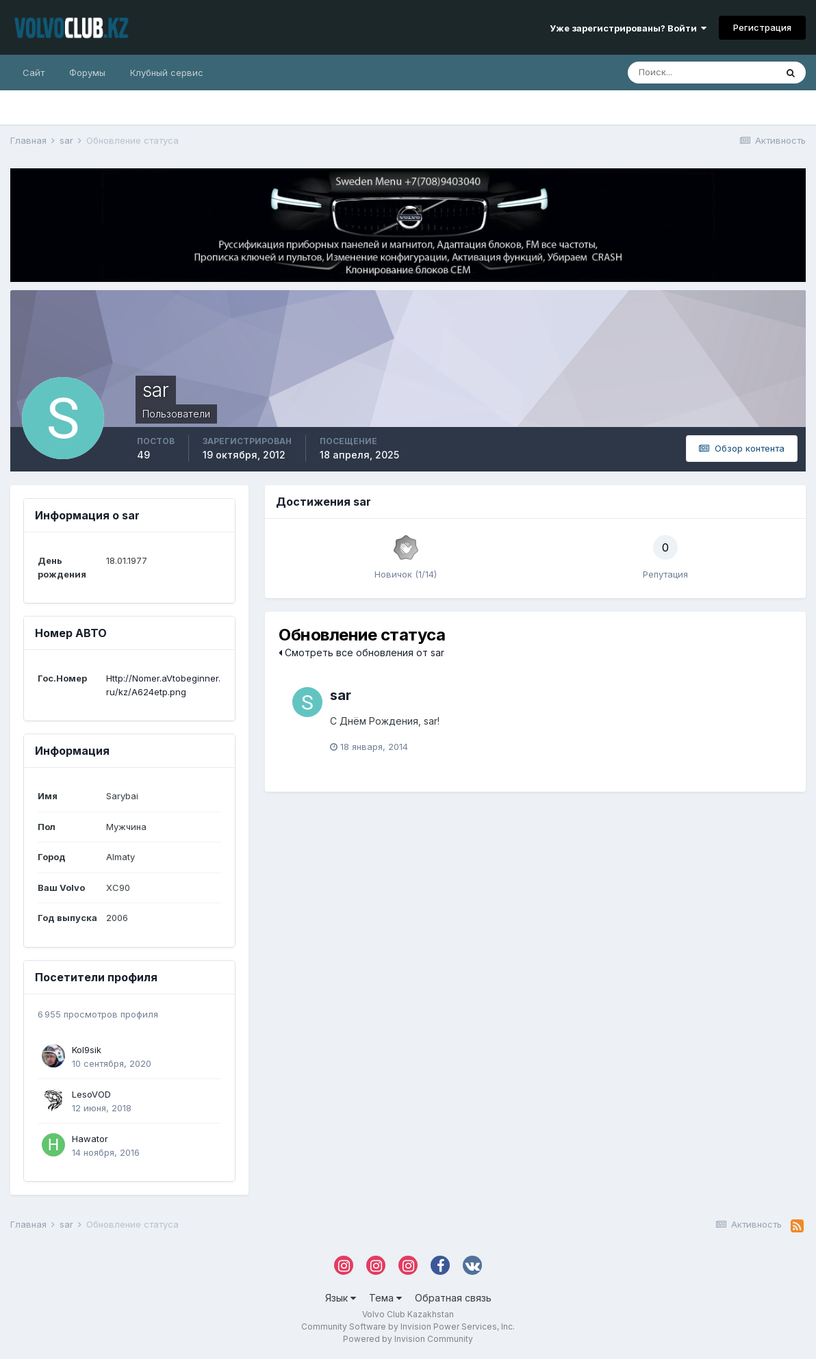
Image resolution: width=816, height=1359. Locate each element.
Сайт (33, 72)
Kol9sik (86, 1049)
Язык (340, 1298)
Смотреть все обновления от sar (361, 652)
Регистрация (762, 27)
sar (340, 695)
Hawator (90, 1138)
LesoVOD (91, 1094)
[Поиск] (702, 72)
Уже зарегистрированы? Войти (628, 28)
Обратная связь (453, 1298)
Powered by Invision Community (408, 1339)
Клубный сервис (166, 72)
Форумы (87, 72)
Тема (385, 1298)
